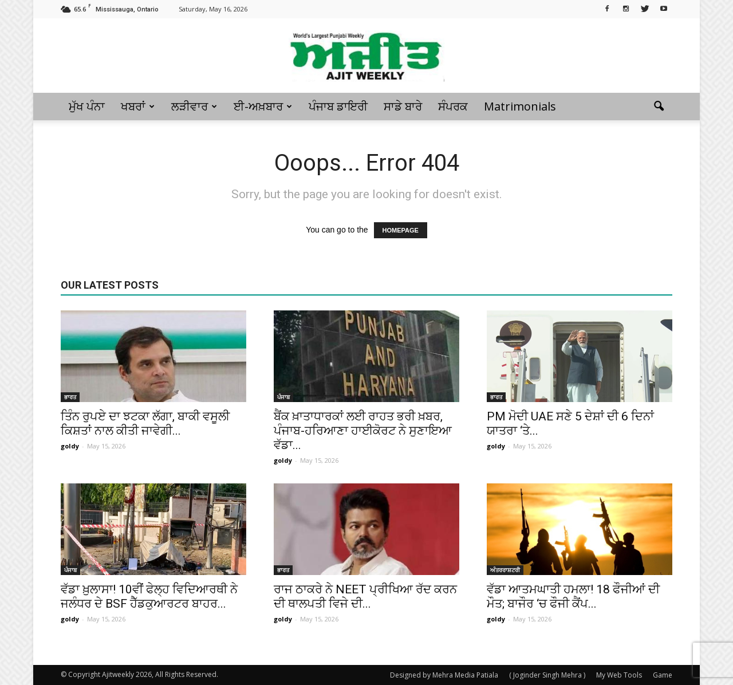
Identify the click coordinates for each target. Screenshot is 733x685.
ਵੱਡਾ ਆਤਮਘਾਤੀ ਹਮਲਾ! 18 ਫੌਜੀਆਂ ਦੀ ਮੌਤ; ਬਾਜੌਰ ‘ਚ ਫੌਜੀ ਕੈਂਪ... (573, 596)
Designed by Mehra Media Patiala (444, 675)
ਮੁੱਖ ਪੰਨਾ (87, 106)
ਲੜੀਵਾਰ (194, 106)
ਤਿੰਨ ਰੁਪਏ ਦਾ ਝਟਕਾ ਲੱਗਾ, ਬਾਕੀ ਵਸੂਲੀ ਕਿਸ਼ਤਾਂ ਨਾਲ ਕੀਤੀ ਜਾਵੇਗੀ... (145, 424)
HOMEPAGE (401, 230)
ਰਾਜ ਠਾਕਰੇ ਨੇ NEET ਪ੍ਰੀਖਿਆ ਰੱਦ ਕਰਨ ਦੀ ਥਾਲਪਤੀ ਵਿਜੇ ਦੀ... (365, 596)
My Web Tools (619, 675)
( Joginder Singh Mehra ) (547, 675)
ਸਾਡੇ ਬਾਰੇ (403, 106)
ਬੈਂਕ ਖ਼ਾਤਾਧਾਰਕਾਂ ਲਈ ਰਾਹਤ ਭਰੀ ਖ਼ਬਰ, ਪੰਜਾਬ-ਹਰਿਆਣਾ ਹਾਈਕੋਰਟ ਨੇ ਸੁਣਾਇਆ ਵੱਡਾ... (363, 431)
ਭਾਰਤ (70, 397)
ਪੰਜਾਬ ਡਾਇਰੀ (338, 106)
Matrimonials (520, 106)
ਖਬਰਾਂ (138, 106)
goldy (70, 446)
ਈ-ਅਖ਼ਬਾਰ (263, 106)
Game (662, 675)
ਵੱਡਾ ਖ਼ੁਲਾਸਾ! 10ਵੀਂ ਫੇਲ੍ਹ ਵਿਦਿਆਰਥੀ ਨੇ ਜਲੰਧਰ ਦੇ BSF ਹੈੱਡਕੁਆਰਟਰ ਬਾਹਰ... (149, 596)
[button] (658, 106)
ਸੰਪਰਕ (453, 106)
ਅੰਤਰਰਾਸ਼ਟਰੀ (505, 570)
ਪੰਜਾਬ (283, 397)
